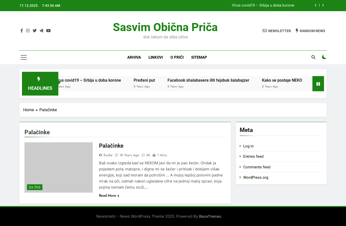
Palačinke (111, 146)
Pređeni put (148, 80)
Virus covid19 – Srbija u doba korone (263, 6)
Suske (108, 154)
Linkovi (156, 57)
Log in (248, 146)
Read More (109, 195)
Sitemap (199, 57)
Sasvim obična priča (165, 27)
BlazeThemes (210, 216)
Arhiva (134, 57)
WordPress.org (255, 177)
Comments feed (256, 167)
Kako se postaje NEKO (286, 80)
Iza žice (35, 187)
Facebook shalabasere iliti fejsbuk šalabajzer (212, 80)
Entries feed (253, 156)
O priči (177, 57)
